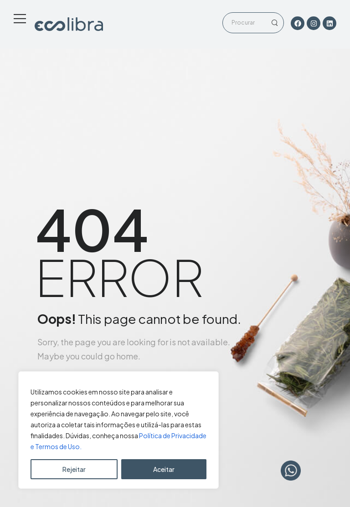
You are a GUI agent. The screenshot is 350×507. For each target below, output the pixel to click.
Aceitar (164, 469)
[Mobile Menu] (20, 18)
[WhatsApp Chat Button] (290, 470)
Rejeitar (74, 469)
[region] (118, 430)
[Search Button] (274, 23)
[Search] (244, 23)
